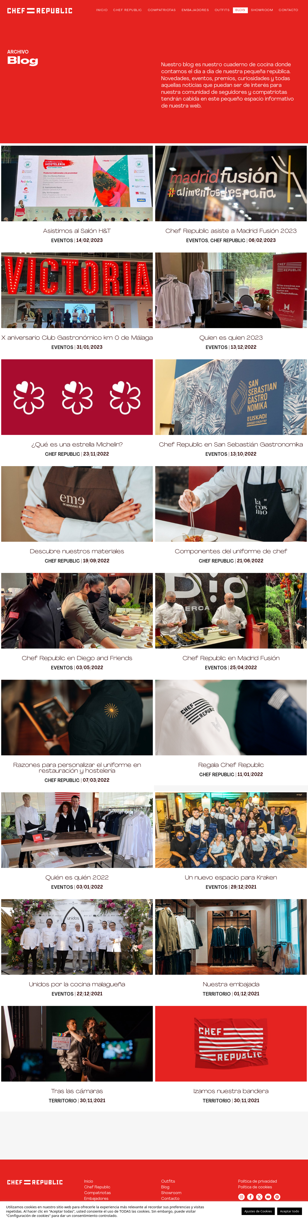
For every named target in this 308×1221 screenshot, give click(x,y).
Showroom (262, 9)
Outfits (222, 9)
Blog (240, 9)
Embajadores (195, 9)
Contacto (288, 9)
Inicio (102, 9)
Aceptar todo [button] (289, 1211)
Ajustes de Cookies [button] (258, 1211)
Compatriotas (162, 9)
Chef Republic (127, 9)
